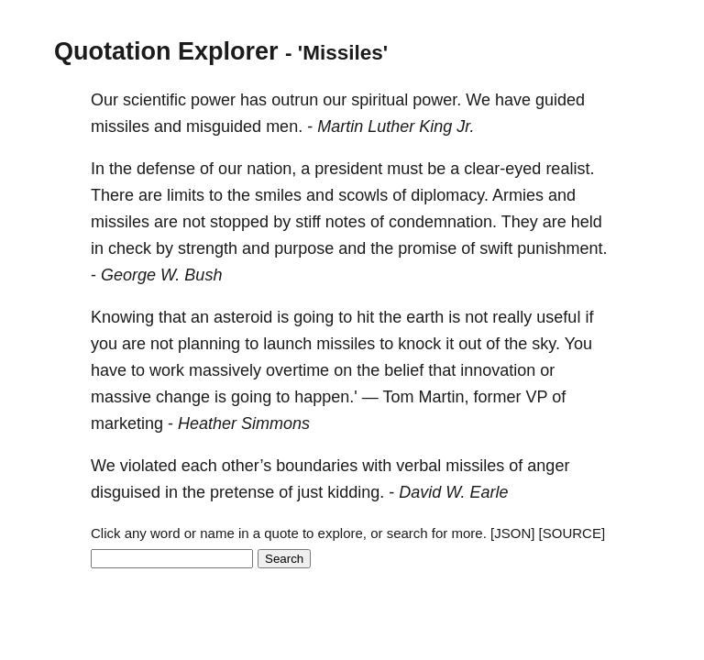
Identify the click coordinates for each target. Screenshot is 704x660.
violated (148, 465)
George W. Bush (161, 275)
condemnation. (443, 222)
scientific (154, 100)
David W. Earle (453, 492)
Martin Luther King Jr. (395, 126)
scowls (363, 195)
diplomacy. (450, 195)
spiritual (379, 100)
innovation (497, 370)
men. (284, 126)
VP (536, 397)
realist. (569, 169)
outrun (294, 100)
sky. (546, 344)
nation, (271, 169)
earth (425, 317)
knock (419, 344)
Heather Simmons (244, 423)
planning (209, 344)
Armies (518, 195)
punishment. (562, 248)
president (348, 169)
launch (287, 344)
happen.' (326, 397)
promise (427, 248)
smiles (278, 195)
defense (166, 169)
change (183, 397)
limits (185, 195)
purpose (304, 248)
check (129, 248)
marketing (127, 423)
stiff (308, 222)
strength (207, 248)
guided (560, 100)
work (166, 370)
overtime (297, 370)
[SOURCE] (572, 533)
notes (345, 222)
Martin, (443, 397)
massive (121, 397)
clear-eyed (502, 169)
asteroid (243, 317)
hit (365, 317)
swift (495, 248)
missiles (120, 126)
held (586, 222)
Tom (397, 397)
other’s (246, 465)
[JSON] (512, 533)
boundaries (317, 465)
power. (436, 100)
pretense (242, 492)
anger (548, 465)
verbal (418, 465)
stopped (239, 222)
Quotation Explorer (166, 51)
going (313, 317)
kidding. (355, 492)
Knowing (122, 317)
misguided (223, 126)
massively (225, 370)
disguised (125, 492)
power (213, 100)
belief (404, 370)
